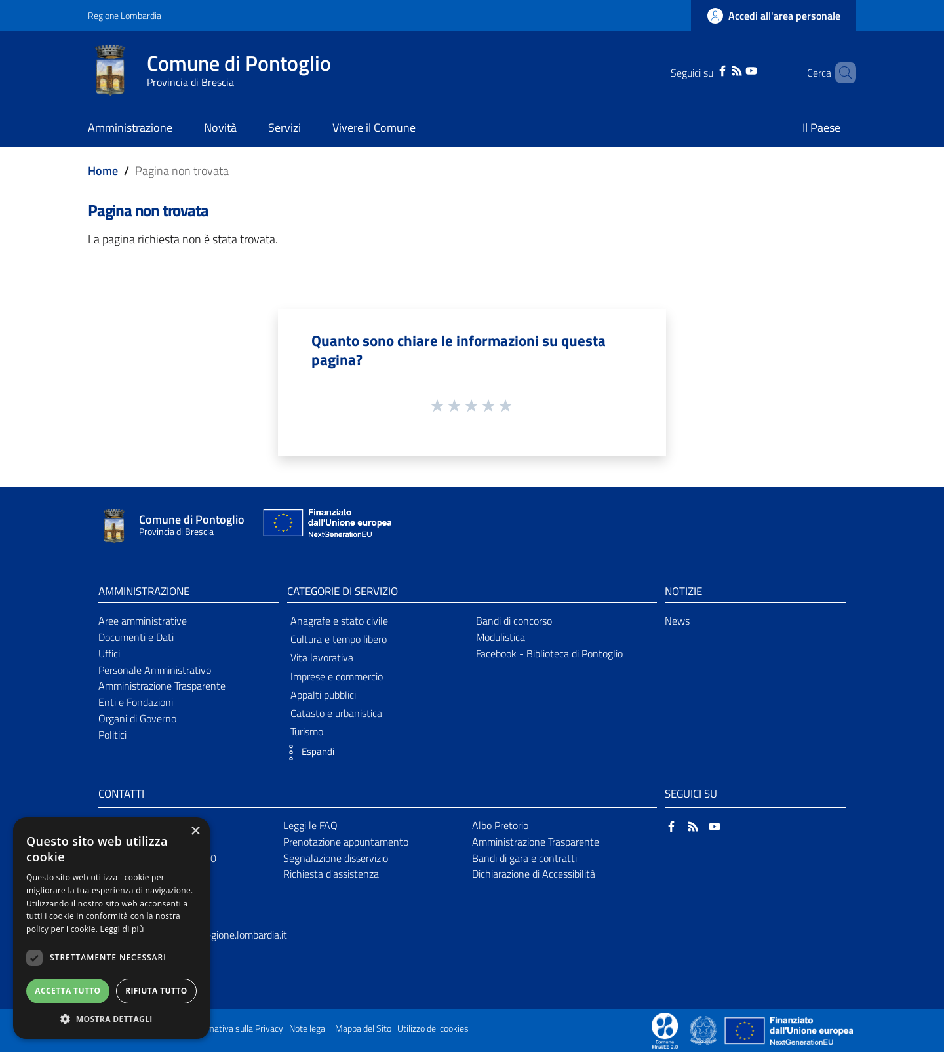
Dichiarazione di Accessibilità (533, 874)
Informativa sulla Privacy (236, 1028)
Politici (112, 735)
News (677, 621)
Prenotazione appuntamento (345, 841)
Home (103, 171)
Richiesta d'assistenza (331, 874)
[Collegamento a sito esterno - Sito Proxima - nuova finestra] (665, 1029)
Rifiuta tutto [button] (156, 990)
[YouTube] (734, 69)
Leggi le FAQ (310, 825)
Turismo (306, 731)
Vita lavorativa (321, 657)
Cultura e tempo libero (338, 639)
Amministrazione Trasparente (162, 685)
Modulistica (500, 637)
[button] (307, 752)
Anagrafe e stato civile (339, 621)
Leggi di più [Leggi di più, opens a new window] (122, 929)
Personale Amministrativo (154, 670)
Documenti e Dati (136, 637)
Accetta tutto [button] (67, 990)
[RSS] (719, 69)
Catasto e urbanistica (336, 713)
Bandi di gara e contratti (524, 858)
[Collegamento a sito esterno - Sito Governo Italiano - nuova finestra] (704, 1029)
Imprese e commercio (336, 676)
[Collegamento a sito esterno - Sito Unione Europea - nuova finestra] (325, 526)
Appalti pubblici (323, 695)
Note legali (309, 1028)
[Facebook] (705, 69)
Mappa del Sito (363, 1028)
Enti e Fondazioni (135, 702)
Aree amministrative (142, 621)
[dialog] (111, 928)
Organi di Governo (137, 718)
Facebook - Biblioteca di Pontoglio (549, 653)
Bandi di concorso (514, 621)
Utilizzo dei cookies (433, 1028)
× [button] (195, 831)
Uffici (109, 653)
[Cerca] (840, 72)
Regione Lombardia (124, 15)
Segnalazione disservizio (335, 858)
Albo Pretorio (500, 825)
